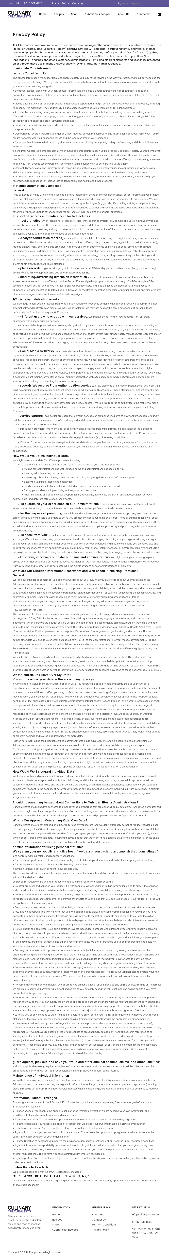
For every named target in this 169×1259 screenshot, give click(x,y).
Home (43, 14)
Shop (74, 14)
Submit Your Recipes (98, 14)
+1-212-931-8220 (142, 1223)
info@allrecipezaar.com (146, 1216)
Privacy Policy (60, 3)
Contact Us (144, 14)
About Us (123, 14)
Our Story (78, 3)
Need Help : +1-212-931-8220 (25, 3)
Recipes (59, 14)
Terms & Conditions (104, 1226)
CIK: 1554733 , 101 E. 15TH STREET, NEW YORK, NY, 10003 (146, 1234)
